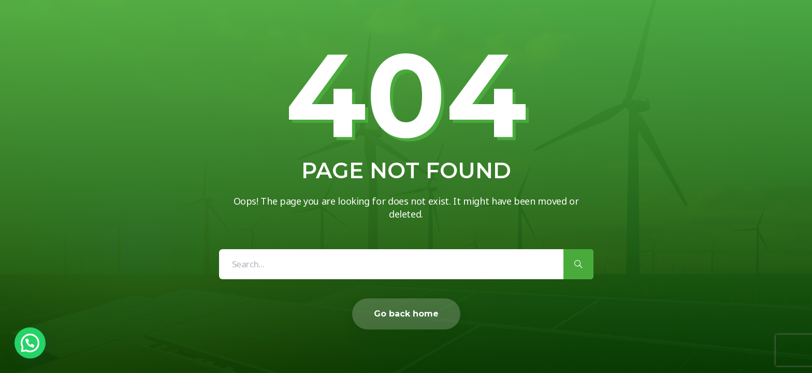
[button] (30, 342)
